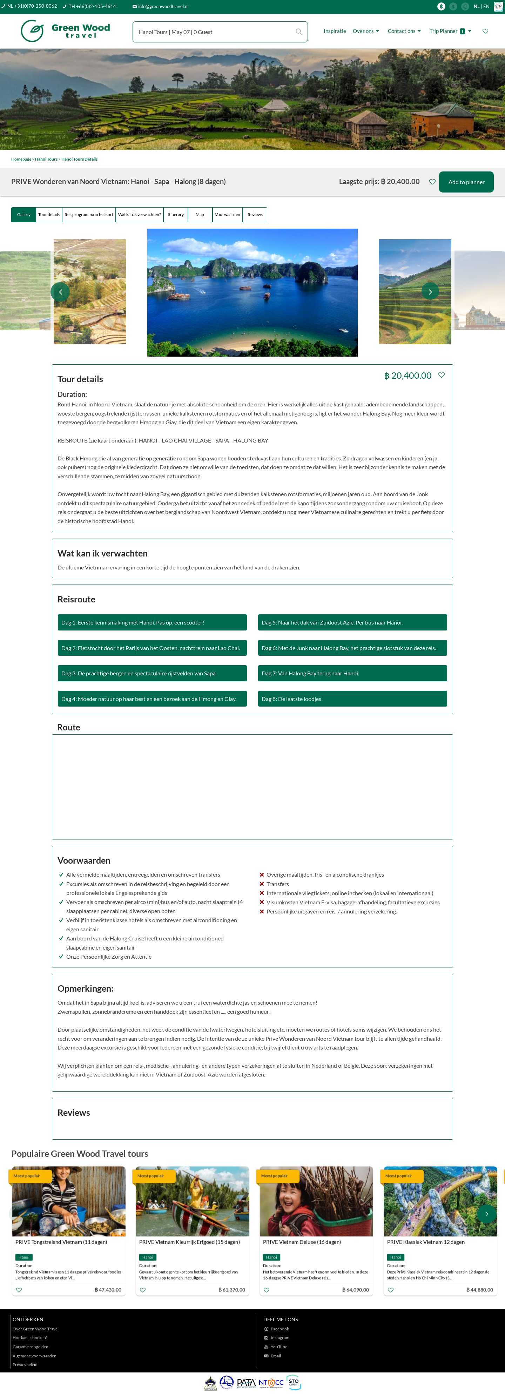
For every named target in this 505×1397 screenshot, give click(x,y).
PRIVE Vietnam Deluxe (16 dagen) (302, 1242)
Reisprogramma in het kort (89, 214)
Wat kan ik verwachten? (139, 214)
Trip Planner (451, 31)
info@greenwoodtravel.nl (163, 6)
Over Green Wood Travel (36, 1328)
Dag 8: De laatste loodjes (291, 698)
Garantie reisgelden (30, 1346)
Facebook (280, 1328)
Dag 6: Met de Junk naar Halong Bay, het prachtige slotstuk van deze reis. (349, 647)
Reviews (255, 214)
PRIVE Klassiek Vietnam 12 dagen (425, 1242)
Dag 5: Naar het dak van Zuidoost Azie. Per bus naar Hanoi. (332, 622)
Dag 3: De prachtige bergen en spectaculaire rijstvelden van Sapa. (139, 673)
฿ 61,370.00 (231, 1290)
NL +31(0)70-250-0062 (32, 6)
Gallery (23, 214)
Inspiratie (335, 31)
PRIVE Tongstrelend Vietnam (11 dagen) (61, 1242)
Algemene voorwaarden (34, 1355)
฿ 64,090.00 (355, 1290)
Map (200, 214)
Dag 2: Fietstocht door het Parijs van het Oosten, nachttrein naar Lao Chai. (150, 647)
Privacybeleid (25, 1364)
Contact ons (405, 31)
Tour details (49, 214)
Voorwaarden (227, 214)
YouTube (279, 1346)
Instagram (280, 1337)
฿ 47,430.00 (107, 1290)
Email (276, 1355)
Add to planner (467, 181)
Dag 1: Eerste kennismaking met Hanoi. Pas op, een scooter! (132, 622)
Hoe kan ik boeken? (30, 1337)
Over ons (367, 31)
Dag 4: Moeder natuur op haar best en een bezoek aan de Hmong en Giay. (148, 698)
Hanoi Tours (46, 159)
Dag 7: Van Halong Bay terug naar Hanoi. (310, 673)
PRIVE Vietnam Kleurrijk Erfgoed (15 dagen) (189, 1242)
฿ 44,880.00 (479, 1290)
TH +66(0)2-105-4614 (92, 6)
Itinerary (175, 214)
